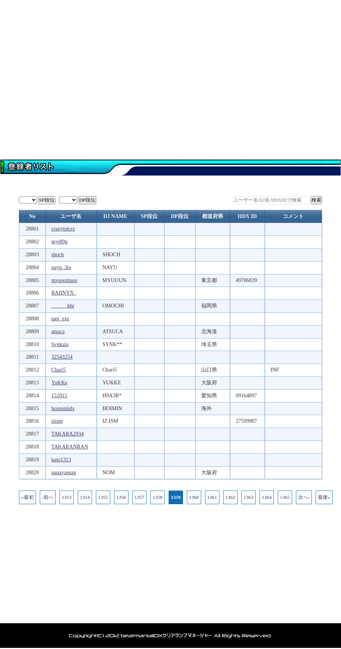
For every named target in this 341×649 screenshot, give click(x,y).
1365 (285, 497)
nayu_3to (61, 267)
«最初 (27, 497)
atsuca (58, 331)
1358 (158, 497)
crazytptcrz (63, 229)
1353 (67, 497)
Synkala (60, 344)
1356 (121, 497)
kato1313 (61, 459)
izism (57, 421)
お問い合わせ (312, 127)
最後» (324, 497)
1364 (267, 497)
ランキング (255, 127)
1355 (103, 497)
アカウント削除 (209, 613)
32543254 (62, 357)
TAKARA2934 (68, 434)
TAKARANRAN (70, 447)
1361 (212, 497)
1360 (194, 497)
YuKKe (59, 383)
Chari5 (59, 370)
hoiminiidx (63, 408)
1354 (85, 497)
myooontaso (64, 280)
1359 (176, 497)
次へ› (304, 497)
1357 (139, 497)
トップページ (28, 127)
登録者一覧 (142, 127)
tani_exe (60, 318)
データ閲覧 (198, 127)
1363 (248, 497)
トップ (43, 613)
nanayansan (64, 472)
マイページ (85, 127)
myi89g (60, 242)
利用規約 (252, 613)
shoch (58, 254)
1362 (230, 497)
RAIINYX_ (64, 293)
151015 (59, 395)
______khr (63, 306)
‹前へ (47, 497)
